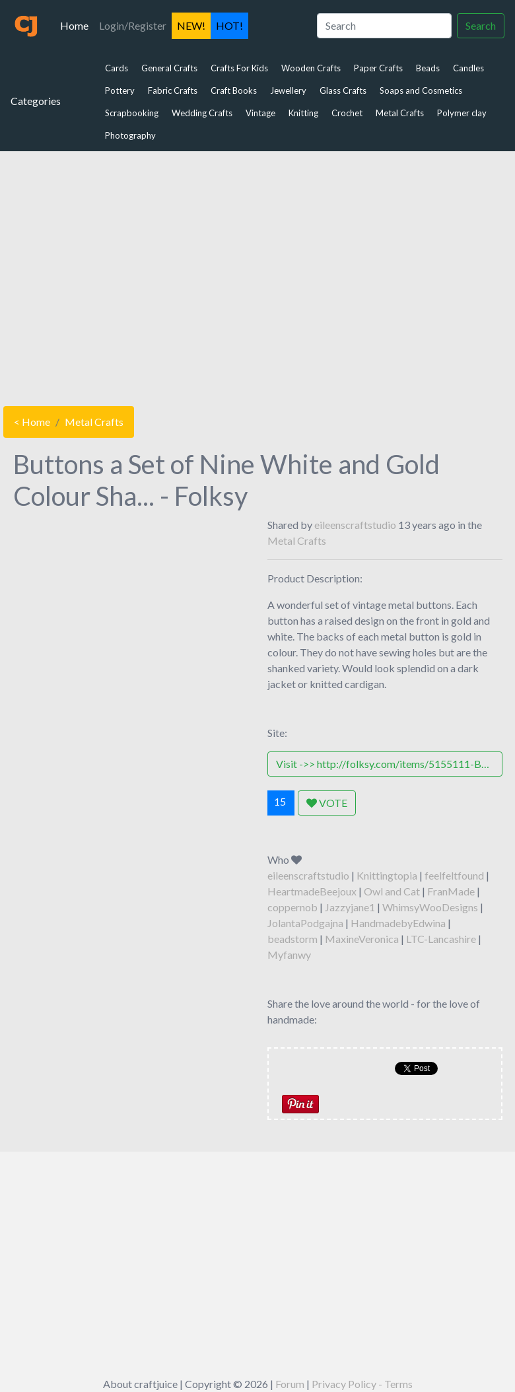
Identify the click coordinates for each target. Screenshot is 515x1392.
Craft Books (234, 90)
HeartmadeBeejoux (312, 891)
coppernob (292, 907)
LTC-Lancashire (441, 938)
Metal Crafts (400, 113)
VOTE (326, 802)
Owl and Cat (392, 891)
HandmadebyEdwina (398, 923)
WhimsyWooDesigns (430, 907)
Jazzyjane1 (350, 907)
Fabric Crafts (172, 90)
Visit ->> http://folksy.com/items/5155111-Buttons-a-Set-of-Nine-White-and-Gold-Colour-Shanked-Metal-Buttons (389, 763)
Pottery (120, 90)
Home (77, 24)
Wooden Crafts (311, 68)
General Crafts (169, 68)
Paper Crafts (378, 68)
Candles (468, 68)
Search (480, 25)
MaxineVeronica (362, 938)
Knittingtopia (387, 875)
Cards (116, 68)
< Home (32, 421)
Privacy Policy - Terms (362, 1383)
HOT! (229, 25)
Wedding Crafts (202, 113)
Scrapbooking (131, 113)
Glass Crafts (343, 90)
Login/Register (132, 25)
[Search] (384, 25)
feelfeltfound (454, 875)
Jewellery (288, 90)
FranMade (451, 891)
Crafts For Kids (239, 68)
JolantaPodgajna (305, 923)
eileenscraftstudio (355, 524)
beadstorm (292, 938)
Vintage (260, 113)
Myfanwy (289, 954)
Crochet (346, 113)
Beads (428, 68)
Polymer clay (462, 113)
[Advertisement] (257, 275)
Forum (289, 1383)
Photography (130, 135)
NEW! (191, 25)
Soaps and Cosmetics (421, 90)
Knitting (303, 113)
